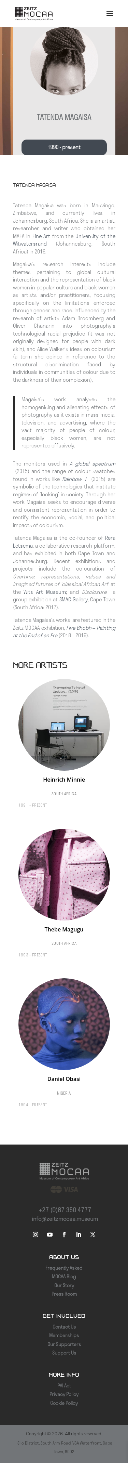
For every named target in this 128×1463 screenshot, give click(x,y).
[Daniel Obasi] (64, 1045)
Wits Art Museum (45, 592)
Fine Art (41, 236)
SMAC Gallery (73, 599)
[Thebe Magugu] (64, 895)
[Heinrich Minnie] (64, 746)
